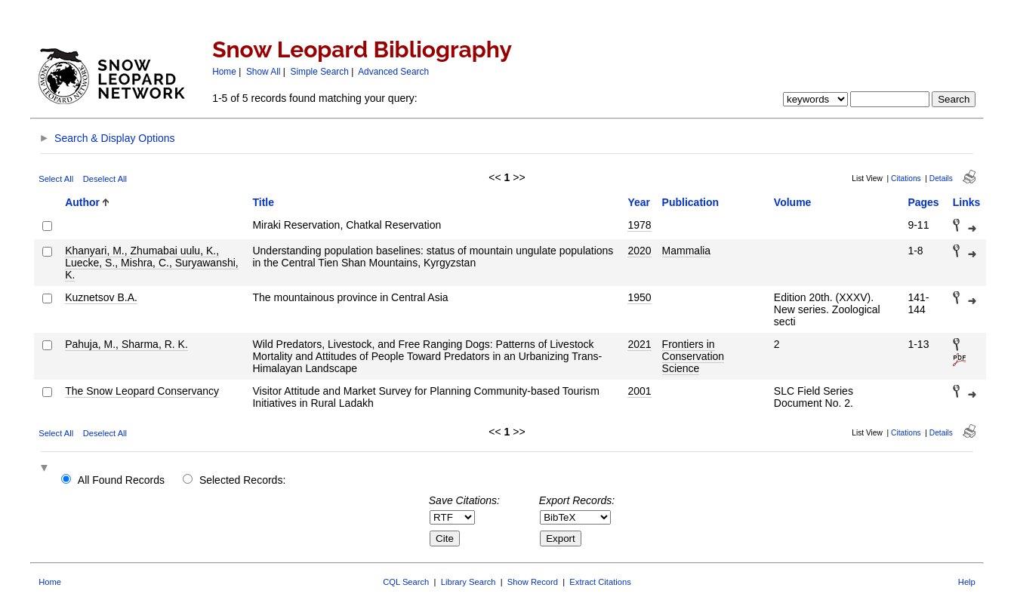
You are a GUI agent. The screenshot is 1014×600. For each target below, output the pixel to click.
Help (966, 581)
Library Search (468, 581)
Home (224, 71)
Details (941, 178)
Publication (690, 202)
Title (263, 202)
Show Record (532, 581)
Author (82, 202)
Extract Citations (599, 581)
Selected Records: (242, 480)
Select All (56, 178)
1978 (639, 225)
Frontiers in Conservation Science (693, 356)
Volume (793, 202)
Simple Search (320, 71)
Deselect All (105, 178)
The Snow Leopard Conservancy (142, 391)
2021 (639, 344)
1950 (639, 297)
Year (638, 202)
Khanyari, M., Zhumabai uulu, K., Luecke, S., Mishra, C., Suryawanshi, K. (152, 263)
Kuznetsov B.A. (101, 297)
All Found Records (121, 480)
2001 (639, 391)
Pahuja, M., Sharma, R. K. (126, 344)
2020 (639, 251)
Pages (923, 202)
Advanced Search (393, 71)
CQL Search (406, 581)
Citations (906, 178)
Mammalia (686, 251)
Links (967, 202)
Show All (263, 71)
